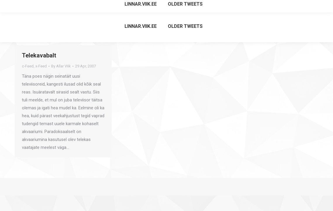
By (61, 66)
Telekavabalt (39, 55)
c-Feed (28, 66)
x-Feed (41, 66)
